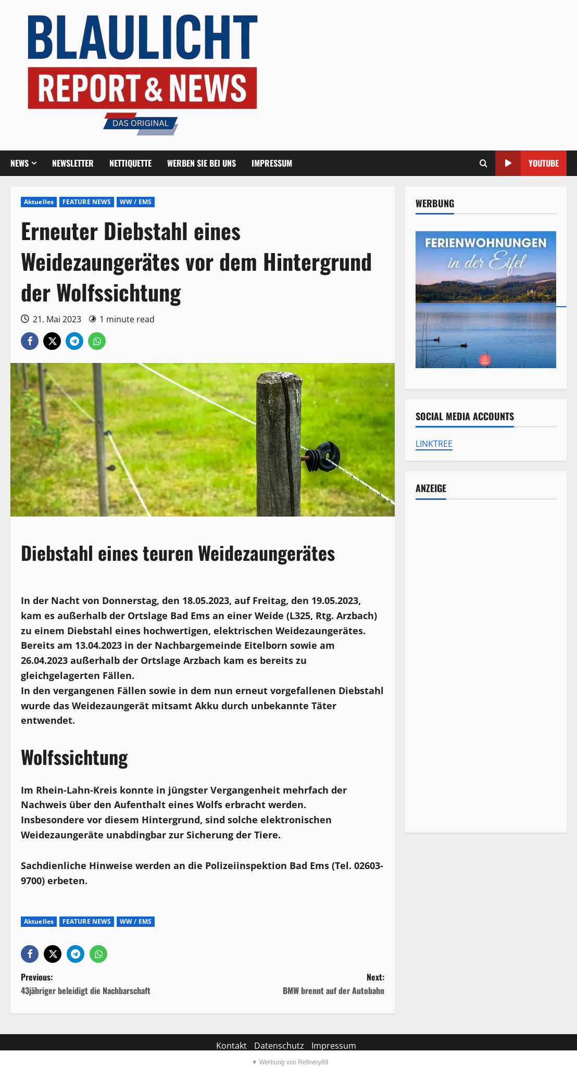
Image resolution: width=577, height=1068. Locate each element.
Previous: (112, 984)
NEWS (19, 163)
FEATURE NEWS (86, 201)
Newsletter (73, 163)
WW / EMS (136, 201)
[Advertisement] (486, 666)
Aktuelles (39, 201)
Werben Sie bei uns (201, 163)
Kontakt (231, 1045)
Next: (293, 984)
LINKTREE (434, 443)
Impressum (272, 163)
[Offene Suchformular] (483, 163)
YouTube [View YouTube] (527, 163)
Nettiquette (130, 163)
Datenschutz (279, 1045)
